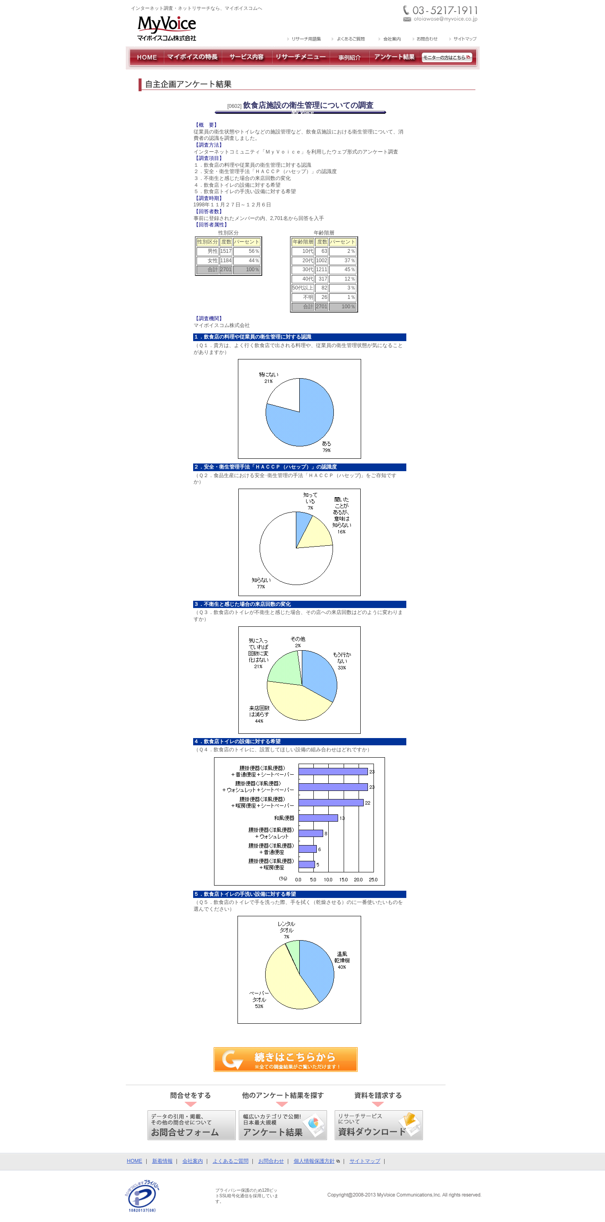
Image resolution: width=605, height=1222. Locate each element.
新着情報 (162, 1161)
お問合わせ (271, 1161)
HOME (134, 1161)
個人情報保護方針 (314, 1161)
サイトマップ (365, 1161)
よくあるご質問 (231, 1161)
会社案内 (192, 1161)
